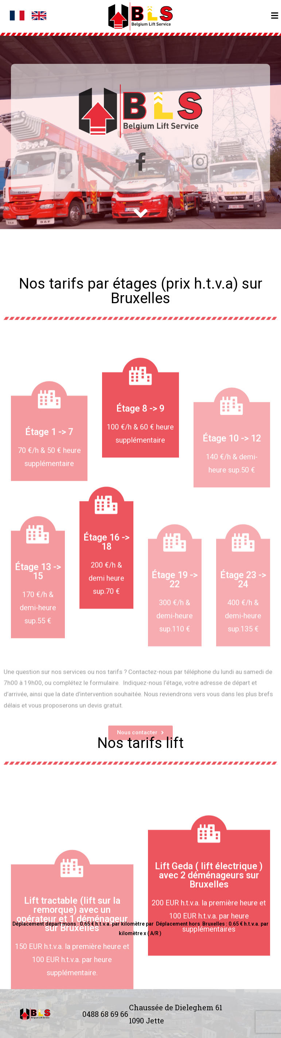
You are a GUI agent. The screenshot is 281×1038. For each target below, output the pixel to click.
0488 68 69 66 (105, 1014)
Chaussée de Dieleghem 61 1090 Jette (175, 1014)
